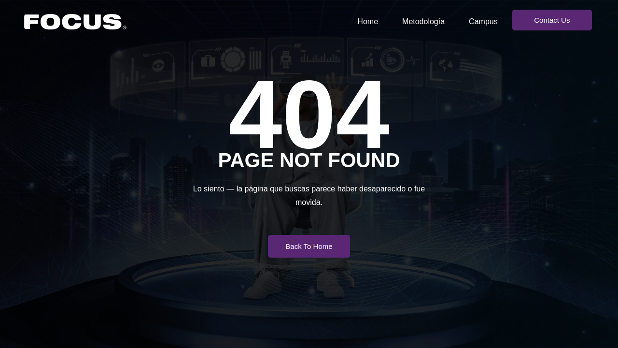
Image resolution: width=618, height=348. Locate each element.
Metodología (423, 21)
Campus (483, 21)
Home (367, 21)
